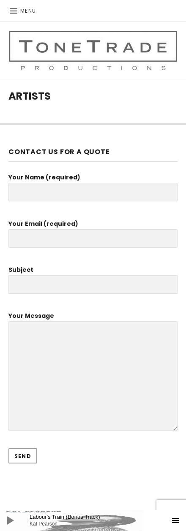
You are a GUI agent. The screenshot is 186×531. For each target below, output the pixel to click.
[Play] (10, 520)
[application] (93, 520)
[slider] (97, 520)
